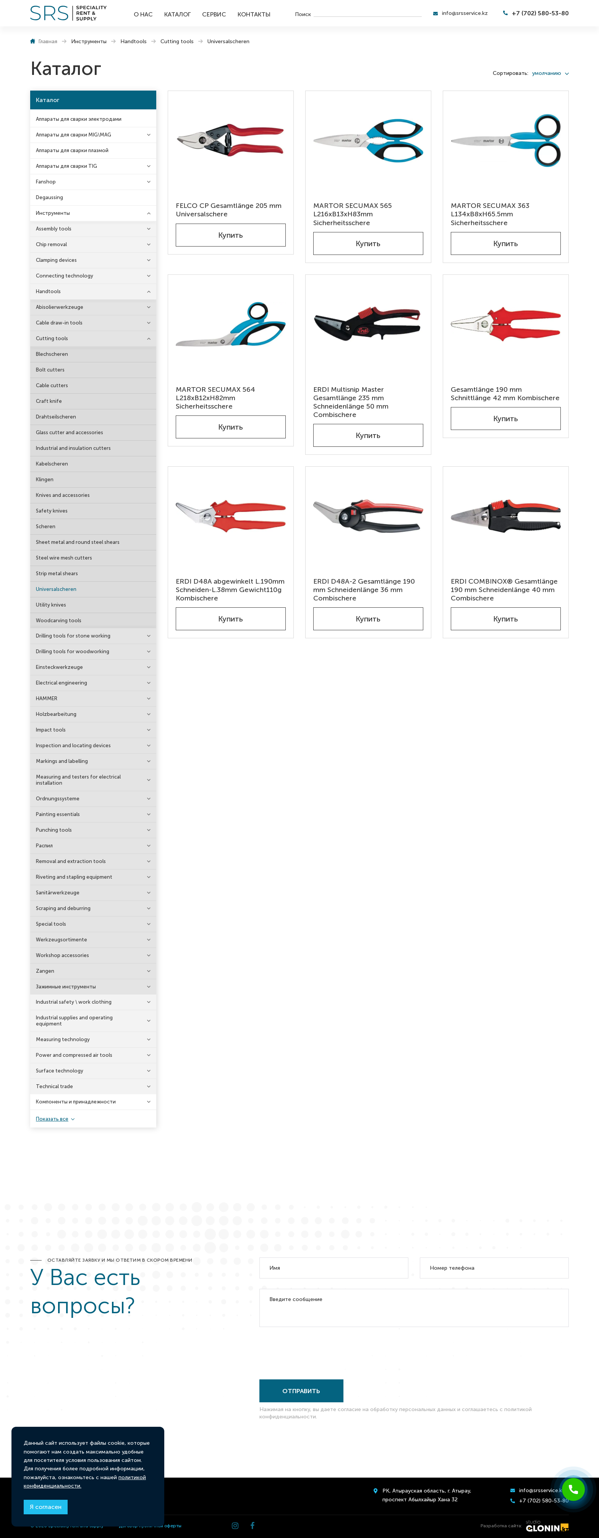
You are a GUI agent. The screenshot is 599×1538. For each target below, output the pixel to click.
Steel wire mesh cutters (64, 558)
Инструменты (53, 213)
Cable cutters (52, 385)
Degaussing (49, 197)
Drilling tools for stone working (73, 636)
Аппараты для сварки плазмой (72, 150)
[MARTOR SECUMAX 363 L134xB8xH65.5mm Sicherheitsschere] (506, 140)
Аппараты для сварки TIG (66, 166)
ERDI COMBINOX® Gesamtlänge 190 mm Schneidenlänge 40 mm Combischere (504, 589)
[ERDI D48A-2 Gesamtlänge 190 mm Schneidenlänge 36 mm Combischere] (368, 516)
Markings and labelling (62, 761)
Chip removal (51, 244)
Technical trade (54, 1086)
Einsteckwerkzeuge (59, 667)
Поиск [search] (303, 14)
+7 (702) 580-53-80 (540, 13)
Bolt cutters (50, 370)
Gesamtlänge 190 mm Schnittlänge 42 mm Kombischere (505, 393)
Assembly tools (53, 229)
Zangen (45, 971)
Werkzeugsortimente (61, 940)
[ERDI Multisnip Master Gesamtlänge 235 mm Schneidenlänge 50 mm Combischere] (368, 324)
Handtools (48, 291)
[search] (368, 13)
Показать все (52, 1119)
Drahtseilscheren (56, 417)
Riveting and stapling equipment (74, 877)
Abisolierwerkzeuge (59, 307)
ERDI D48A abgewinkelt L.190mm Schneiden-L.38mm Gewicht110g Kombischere (230, 589)
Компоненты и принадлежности (76, 1102)
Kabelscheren (52, 464)
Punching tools (54, 830)
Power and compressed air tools (74, 1055)
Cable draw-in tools (59, 323)
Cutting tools (52, 338)
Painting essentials (58, 814)
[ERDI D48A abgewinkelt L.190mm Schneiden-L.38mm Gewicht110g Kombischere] (231, 516)
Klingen (44, 479)
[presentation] (317, 1351)
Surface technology (59, 1071)
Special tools (51, 924)
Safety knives (52, 511)
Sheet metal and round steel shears (78, 542)
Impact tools (51, 730)
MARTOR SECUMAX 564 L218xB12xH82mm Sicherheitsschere (215, 397)
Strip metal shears (57, 573)
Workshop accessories (62, 955)
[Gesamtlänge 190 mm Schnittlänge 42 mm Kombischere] (506, 324)
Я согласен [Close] (46, 1506)
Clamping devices (56, 260)
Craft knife (49, 401)
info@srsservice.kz (465, 13)
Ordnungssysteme (57, 798)
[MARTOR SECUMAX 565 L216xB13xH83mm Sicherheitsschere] (368, 140)
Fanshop (46, 182)
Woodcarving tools (58, 620)
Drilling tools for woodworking (72, 651)
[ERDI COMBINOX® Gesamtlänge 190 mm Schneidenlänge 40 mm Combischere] (506, 516)
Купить (230, 235)
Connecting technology (64, 276)
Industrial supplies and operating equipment (74, 1021)
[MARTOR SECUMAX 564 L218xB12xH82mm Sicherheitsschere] (231, 324)
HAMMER (46, 698)
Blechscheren (52, 354)
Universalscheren (56, 589)
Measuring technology (63, 1039)
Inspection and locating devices (73, 745)
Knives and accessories (63, 495)
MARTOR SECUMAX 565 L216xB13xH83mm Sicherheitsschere (352, 214)
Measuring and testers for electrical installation (78, 780)
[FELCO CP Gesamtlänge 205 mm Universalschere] (231, 140)
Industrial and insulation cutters (73, 448)
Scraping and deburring (63, 908)
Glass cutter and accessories (69, 432)
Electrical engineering (61, 683)
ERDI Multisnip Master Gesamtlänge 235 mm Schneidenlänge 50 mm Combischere (351, 402)
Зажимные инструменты (66, 987)
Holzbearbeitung (56, 714)
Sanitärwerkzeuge (57, 893)
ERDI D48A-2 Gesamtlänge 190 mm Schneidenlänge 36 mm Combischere (364, 589)
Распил (44, 845)
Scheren (45, 526)
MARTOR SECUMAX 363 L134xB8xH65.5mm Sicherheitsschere (490, 214)
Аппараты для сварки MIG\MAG (73, 135)
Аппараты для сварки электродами (78, 119)
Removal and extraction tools (71, 861)
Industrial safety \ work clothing (74, 1002)
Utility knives (51, 605)
